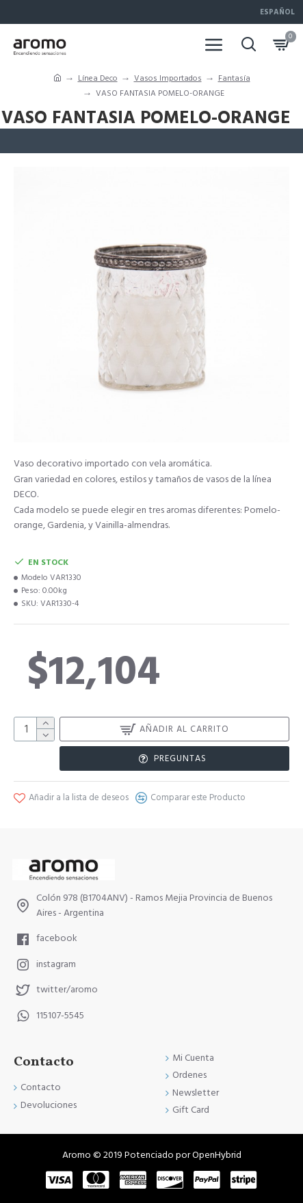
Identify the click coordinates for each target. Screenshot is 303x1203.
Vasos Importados (168, 78)
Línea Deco (98, 78)
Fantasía (234, 78)
